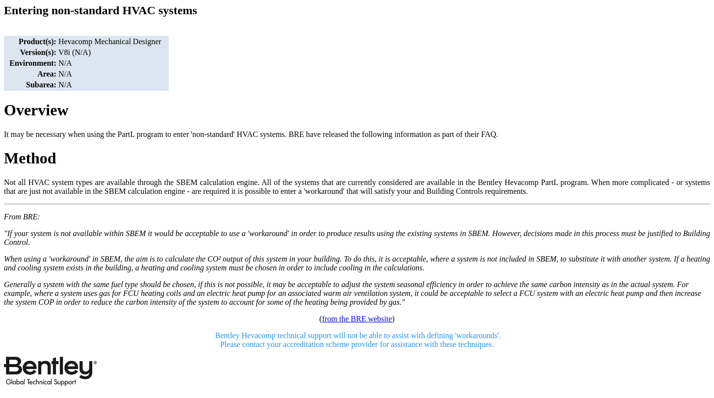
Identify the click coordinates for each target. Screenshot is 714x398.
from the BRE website (357, 319)
